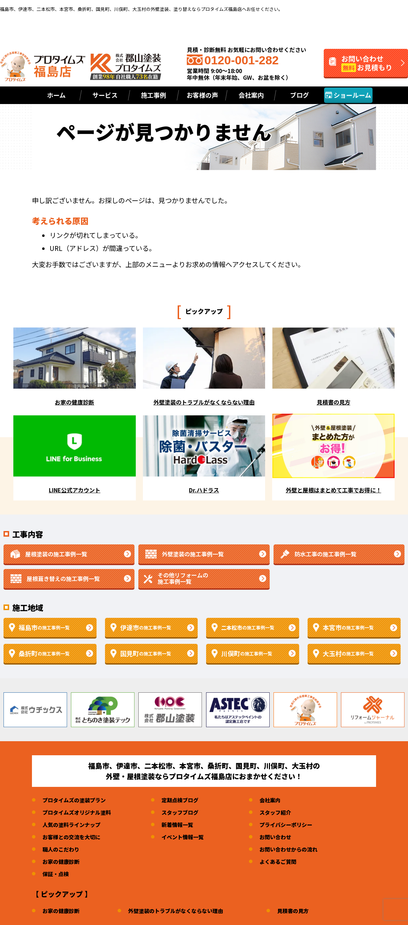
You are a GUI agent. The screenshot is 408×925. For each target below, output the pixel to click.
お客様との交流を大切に (73, 838)
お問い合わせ (284, 838)
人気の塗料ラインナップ (73, 825)
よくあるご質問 (286, 862)
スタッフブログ (185, 813)
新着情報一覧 (183, 825)
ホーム (56, 94)
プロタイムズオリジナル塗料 (79, 813)
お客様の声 (202, 94)
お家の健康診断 (62, 862)
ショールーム (348, 94)
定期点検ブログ (185, 801)
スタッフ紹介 (284, 813)
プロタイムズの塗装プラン (76, 801)
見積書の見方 (303, 911)
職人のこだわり (62, 850)
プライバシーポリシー (295, 825)
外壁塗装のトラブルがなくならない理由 (181, 911)
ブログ (299, 94)
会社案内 (278, 801)
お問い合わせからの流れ (298, 850)
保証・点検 (56, 875)
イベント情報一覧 (188, 838)
